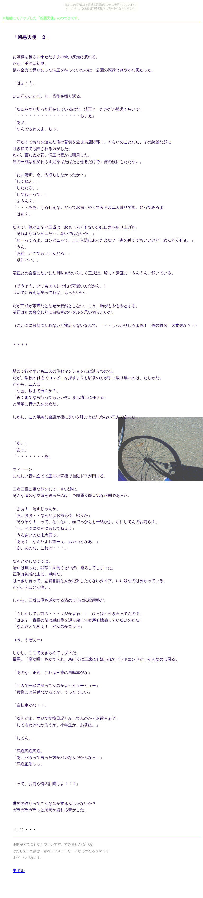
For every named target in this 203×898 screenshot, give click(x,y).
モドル (19, 871)
